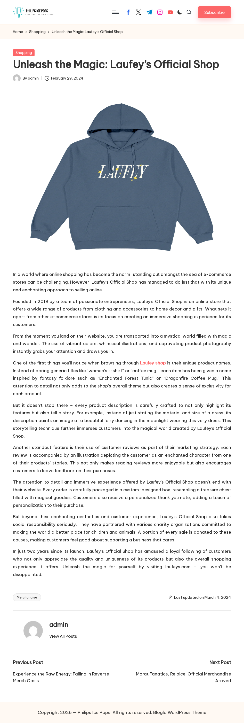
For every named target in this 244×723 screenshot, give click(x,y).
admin (58, 624)
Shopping (23, 52)
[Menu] (115, 12)
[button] (214, 12)
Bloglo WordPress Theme (179, 712)
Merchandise (27, 597)
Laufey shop (153, 363)
